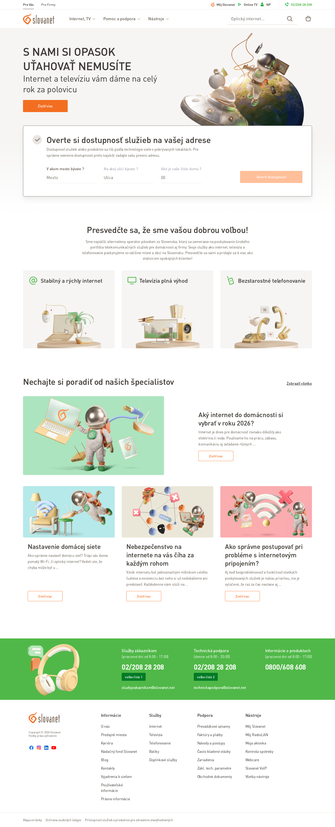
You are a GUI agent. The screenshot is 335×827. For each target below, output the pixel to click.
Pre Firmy (48, 4)
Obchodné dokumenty (214, 776)
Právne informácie (115, 798)
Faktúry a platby (210, 734)
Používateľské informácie (112, 787)
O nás (105, 726)
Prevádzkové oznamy (213, 726)
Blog (104, 759)
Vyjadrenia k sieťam (116, 776)
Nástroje (158, 18)
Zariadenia (205, 759)
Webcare (252, 759)
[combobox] (71, 177)
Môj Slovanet (223, 4)
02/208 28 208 (298, 4)
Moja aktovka (255, 743)
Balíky (154, 751)
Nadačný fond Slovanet (119, 751)
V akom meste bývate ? (71, 174)
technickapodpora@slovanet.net (220, 687)
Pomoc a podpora (122, 18)
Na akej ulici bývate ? (129, 174)
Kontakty (108, 768)
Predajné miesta (114, 734)
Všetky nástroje (257, 776)
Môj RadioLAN (256, 734)
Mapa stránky (32, 820)
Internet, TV (82, 18)
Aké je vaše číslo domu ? (181, 174)
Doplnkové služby (163, 759)
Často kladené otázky (214, 751)
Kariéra (107, 743)
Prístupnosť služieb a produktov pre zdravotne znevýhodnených (129, 820)
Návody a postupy (211, 743)
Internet (155, 726)
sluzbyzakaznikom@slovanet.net (148, 687)
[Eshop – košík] (308, 18)
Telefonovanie (160, 743)
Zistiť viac (45, 105)
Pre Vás (28, 4)
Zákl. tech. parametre (214, 768)
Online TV (247, 4)
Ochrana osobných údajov (63, 820)
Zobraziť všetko (299, 383)
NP (265, 4)
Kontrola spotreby (259, 751)
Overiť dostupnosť (271, 176)
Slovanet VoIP (256, 768)
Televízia (156, 734)
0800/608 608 (285, 667)
